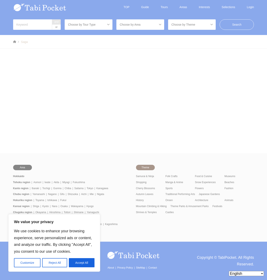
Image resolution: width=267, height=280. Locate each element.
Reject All (55, 262)
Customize (27, 262)
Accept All (81, 262)
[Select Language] (246, 273)
